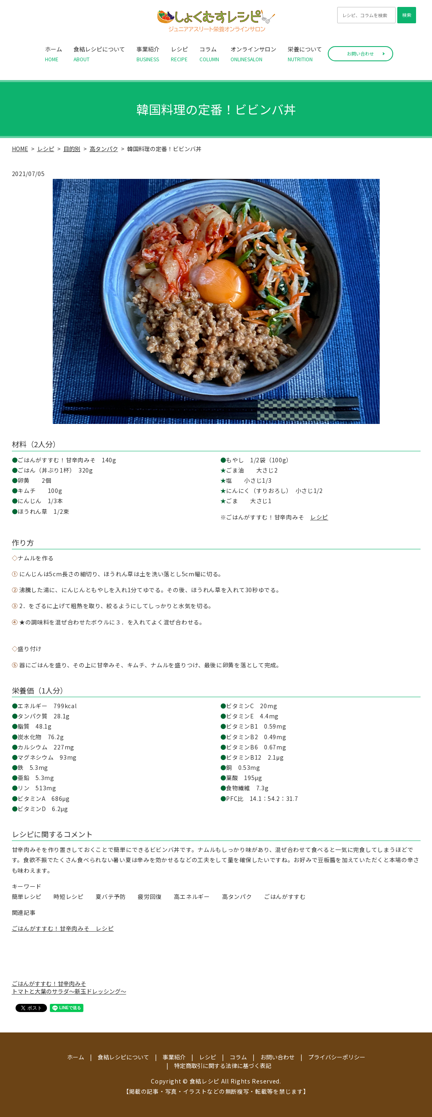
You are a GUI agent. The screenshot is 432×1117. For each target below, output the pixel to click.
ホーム (53, 54)
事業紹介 (148, 54)
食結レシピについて (99, 54)
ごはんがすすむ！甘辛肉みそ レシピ (63, 928)
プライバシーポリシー (336, 1057)
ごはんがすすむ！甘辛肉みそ (49, 983)
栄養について (305, 54)
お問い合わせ (360, 53)
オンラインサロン (253, 54)
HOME (20, 149)
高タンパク (104, 149)
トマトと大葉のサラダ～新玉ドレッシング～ (69, 991)
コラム (209, 54)
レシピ (179, 54)
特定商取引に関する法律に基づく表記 (222, 1065)
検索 (406, 14)
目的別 (72, 149)
